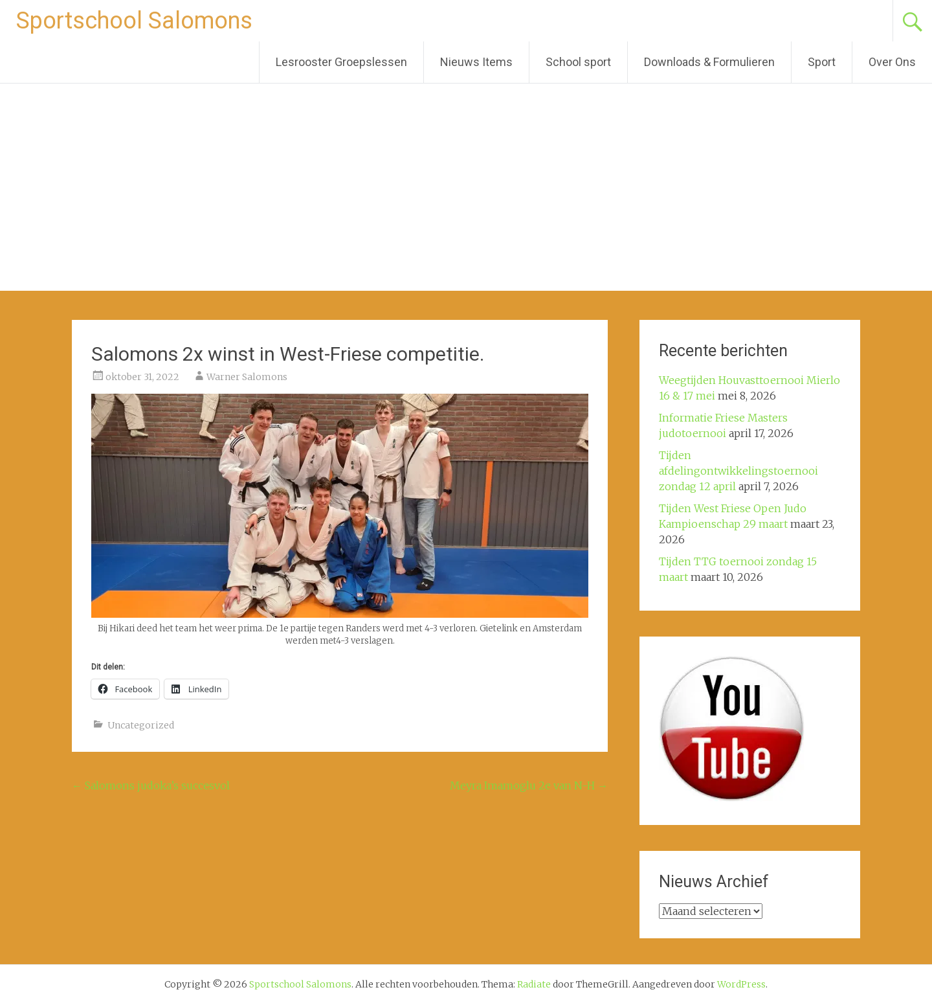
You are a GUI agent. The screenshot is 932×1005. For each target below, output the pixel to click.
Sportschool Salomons (134, 20)
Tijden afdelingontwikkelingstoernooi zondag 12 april (738, 471)
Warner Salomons (246, 377)
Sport (822, 62)
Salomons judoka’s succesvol (151, 785)
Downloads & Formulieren (709, 62)
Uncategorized (140, 725)
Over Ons (892, 62)
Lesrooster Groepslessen (341, 62)
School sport (578, 62)
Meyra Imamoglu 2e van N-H (529, 785)
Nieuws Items (476, 62)
